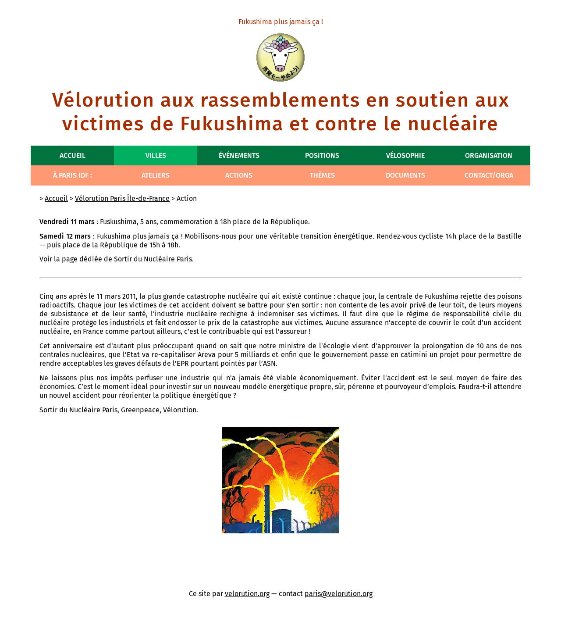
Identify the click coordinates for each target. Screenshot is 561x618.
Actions (238, 175)
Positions (322, 155)
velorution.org (247, 593)
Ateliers (156, 175)
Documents (405, 175)
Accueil (72, 155)
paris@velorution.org (339, 593)
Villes (156, 155)
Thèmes (322, 175)
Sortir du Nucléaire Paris (153, 259)
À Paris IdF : (72, 175)
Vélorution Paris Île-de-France (122, 198)
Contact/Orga (489, 175)
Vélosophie (405, 155)
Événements (239, 155)
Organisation (488, 155)
